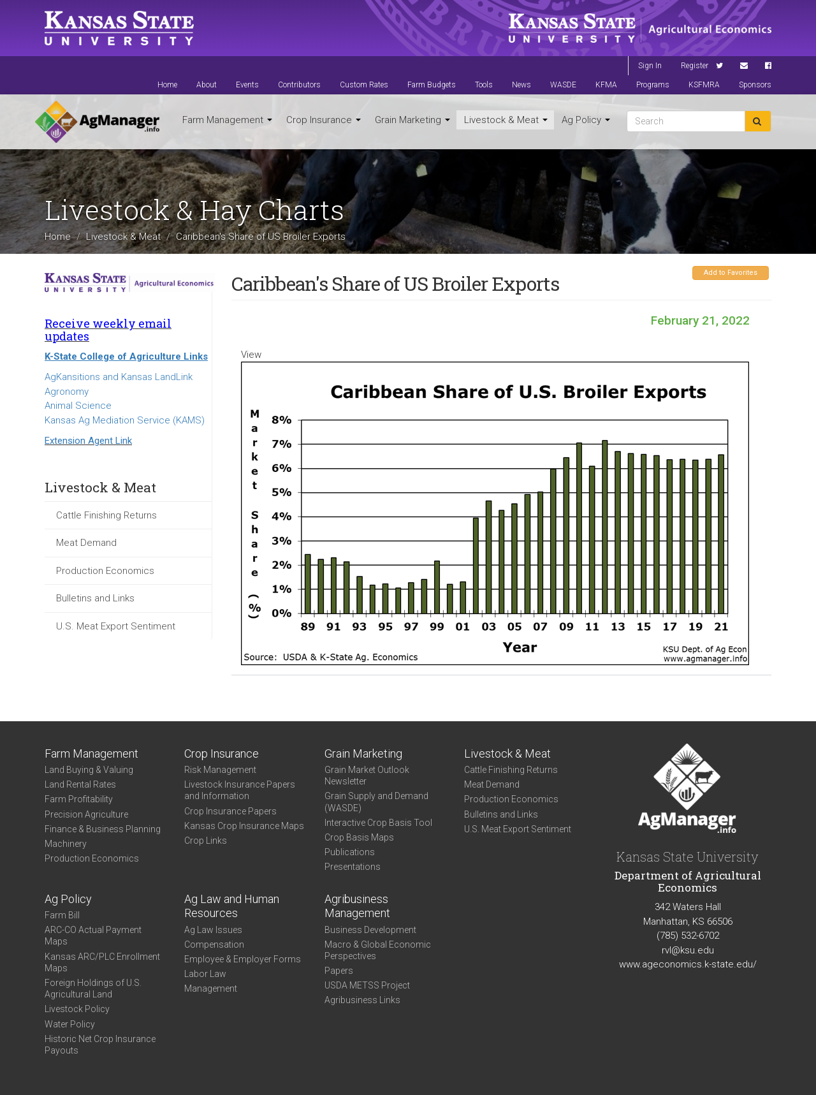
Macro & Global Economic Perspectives (377, 950)
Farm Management (227, 120)
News (521, 84)
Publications (349, 852)
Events (247, 84)
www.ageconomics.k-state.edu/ (688, 964)
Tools (484, 84)
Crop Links (205, 840)
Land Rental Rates (80, 784)
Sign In (650, 65)
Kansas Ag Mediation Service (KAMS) (125, 420)
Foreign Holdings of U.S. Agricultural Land (93, 988)
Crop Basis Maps (359, 837)
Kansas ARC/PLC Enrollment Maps (102, 962)
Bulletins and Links (95, 598)
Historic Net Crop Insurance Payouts (100, 1044)
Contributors (299, 84)
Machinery (66, 844)
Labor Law (205, 974)
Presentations (352, 867)
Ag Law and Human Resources (231, 906)
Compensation (214, 944)
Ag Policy (586, 120)
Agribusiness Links (362, 1000)
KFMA (606, 84)
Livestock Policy (77, 1009)
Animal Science (78, 405)
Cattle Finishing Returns (106, 515)
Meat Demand (86, 542)
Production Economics (105, 571)
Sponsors (755, 84)
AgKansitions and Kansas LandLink (119, 377)
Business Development (370, 930)
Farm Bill (62, 915)
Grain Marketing (412, 120)
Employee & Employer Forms (242, 959)
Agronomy (67, 391)
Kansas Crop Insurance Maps (244, 826)
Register (694, 65)
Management (210, 988)
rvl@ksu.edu (688, 950)
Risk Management (220, 770)
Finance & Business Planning (103, 829)
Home (167, 84)
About (206, 84)
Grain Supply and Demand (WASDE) (376, 801)
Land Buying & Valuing (89, 770)
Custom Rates (364, 84)
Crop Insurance (323, 120)
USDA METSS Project (367, 985)
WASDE (563, 84)
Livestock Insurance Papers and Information (239, 790)
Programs (652, 84)
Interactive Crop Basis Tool (378, 823)
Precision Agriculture (86, 814)
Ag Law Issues (213, 930)
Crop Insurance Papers (230, 811)
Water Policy (70, 1024)
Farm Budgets (431, 84)
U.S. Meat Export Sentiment (115, 626)
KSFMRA (704, 84)
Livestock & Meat (506, 120)
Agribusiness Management (357, 906)
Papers (338, 971)
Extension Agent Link (88, 440)
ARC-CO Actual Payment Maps (93, 935)
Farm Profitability (79, 799)
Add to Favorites (730, 272)
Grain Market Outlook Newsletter (366, 775)
